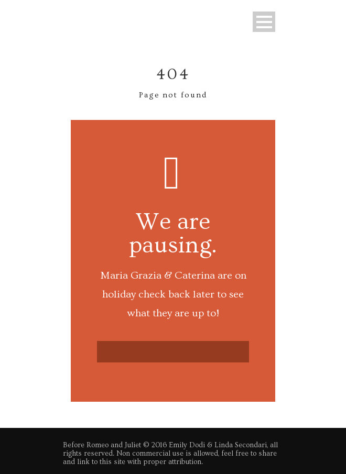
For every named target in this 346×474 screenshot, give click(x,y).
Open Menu (264, 22)
